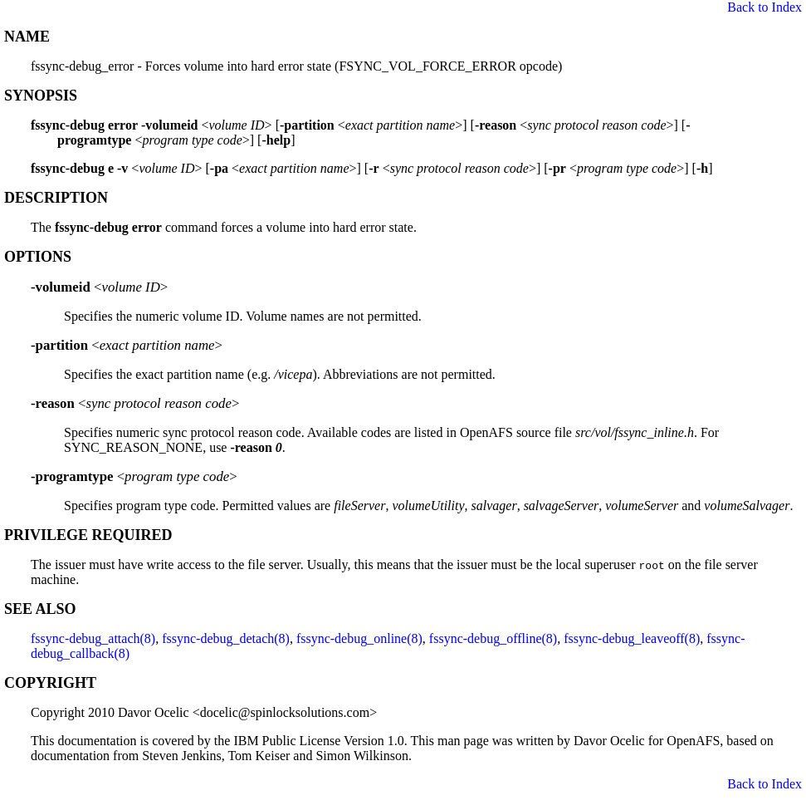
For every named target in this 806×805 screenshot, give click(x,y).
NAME (27, 36)
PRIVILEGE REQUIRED (88, 535)
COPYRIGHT (50, 683)
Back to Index (764, 7)
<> (99, 287)
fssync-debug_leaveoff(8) (632, 638)
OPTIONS (37, 256)
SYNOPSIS (40, 95)
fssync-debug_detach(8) (226, 638)
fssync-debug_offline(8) (493, 638)
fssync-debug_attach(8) (93, 638)
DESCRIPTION (56, 197)
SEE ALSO (40, 609)
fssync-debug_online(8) (359, 638)
